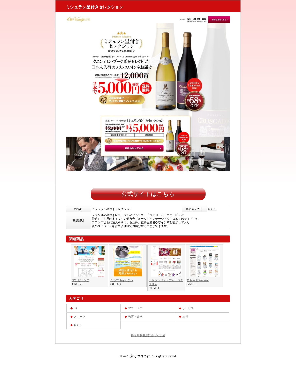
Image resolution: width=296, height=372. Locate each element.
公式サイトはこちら (148, 194)
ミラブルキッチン (121, 280)
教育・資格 (135, 316)
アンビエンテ (80, 280)
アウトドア (135, 308)
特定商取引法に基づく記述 (148, 335)
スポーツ (79, 316)
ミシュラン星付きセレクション (94, 7)
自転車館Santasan (198, 280)
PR (75, 308)
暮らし (212, 209)
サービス (188, 308)
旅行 (185, 316)
